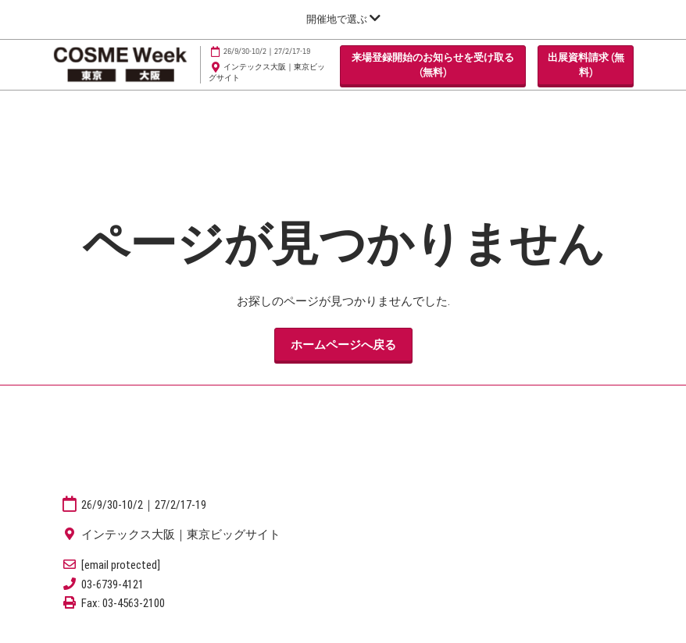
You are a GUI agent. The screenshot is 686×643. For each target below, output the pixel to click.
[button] (433, 65)
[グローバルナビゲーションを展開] (343, 19)
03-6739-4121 (112, 584)
